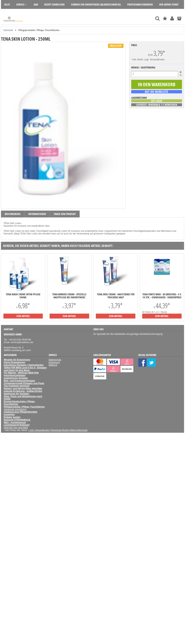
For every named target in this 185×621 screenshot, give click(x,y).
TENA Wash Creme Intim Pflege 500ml (23, 296)
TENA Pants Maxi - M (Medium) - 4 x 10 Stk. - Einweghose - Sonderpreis (161, 296)
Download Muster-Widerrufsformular (69, 430)
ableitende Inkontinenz (15, 409)
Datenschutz (55, 359)
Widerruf (53, 365)
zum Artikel (23, 316)
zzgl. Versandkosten (154, 59)
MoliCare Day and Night (16, 427)
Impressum (54, 362)
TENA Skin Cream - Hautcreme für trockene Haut (115, 296)
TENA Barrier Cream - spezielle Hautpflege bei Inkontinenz (69, 296)
